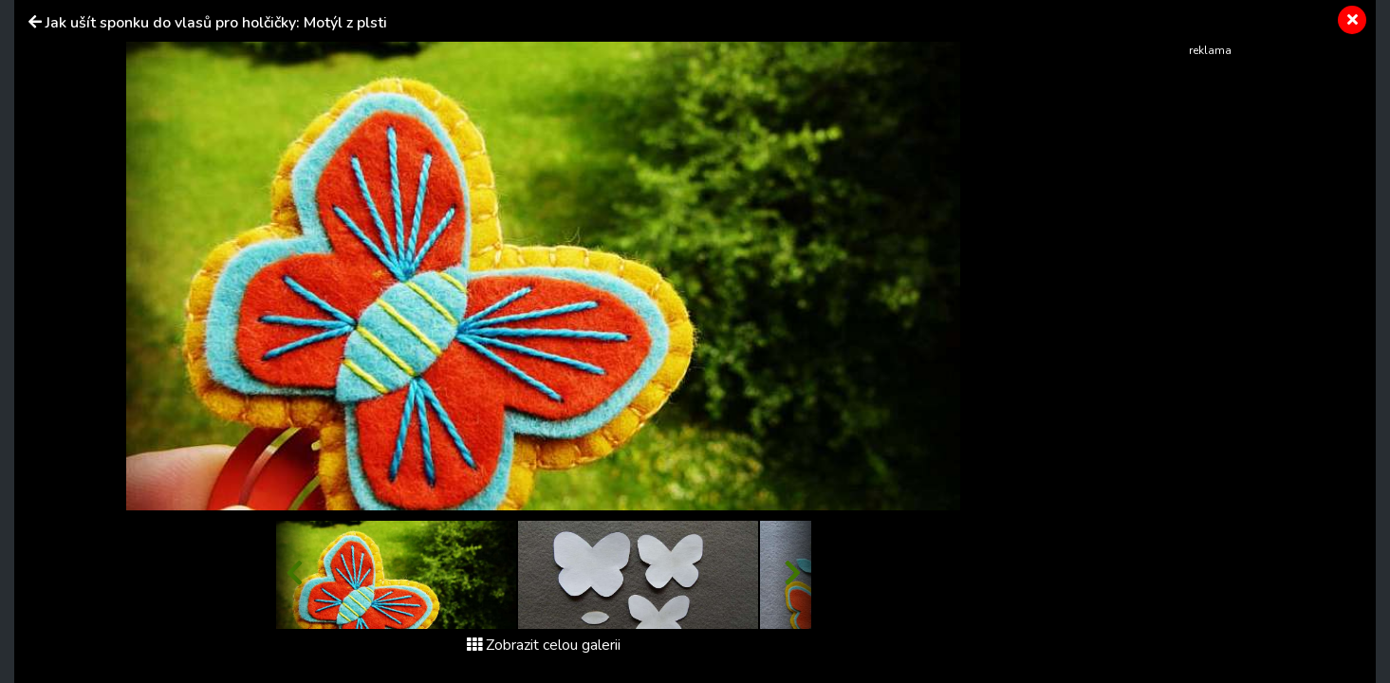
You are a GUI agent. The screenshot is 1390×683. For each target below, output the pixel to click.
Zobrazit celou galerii (544, 645)
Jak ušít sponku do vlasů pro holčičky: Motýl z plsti (216, 22)
